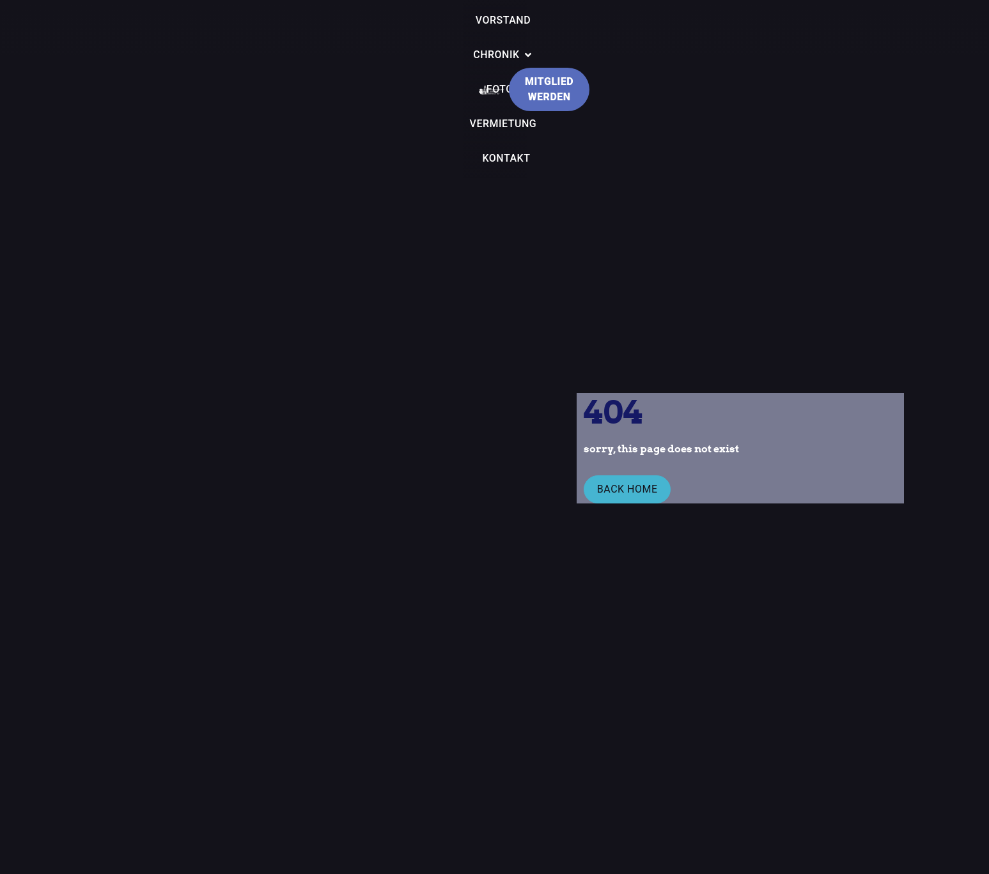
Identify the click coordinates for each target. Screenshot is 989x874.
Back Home (623, 492)
